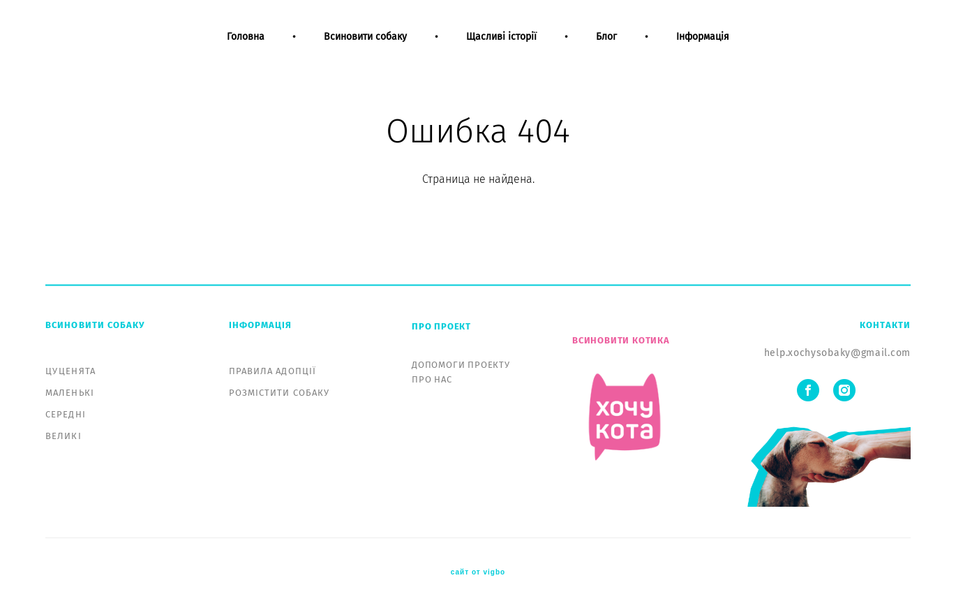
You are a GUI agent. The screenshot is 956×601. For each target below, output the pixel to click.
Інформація (702, 47)
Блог (606, 47)
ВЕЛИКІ (63, 431)
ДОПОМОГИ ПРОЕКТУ (461, 360)
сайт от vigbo (478, 568)
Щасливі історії (501, 47)
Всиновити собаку (365, 47)
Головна (245, 47)
